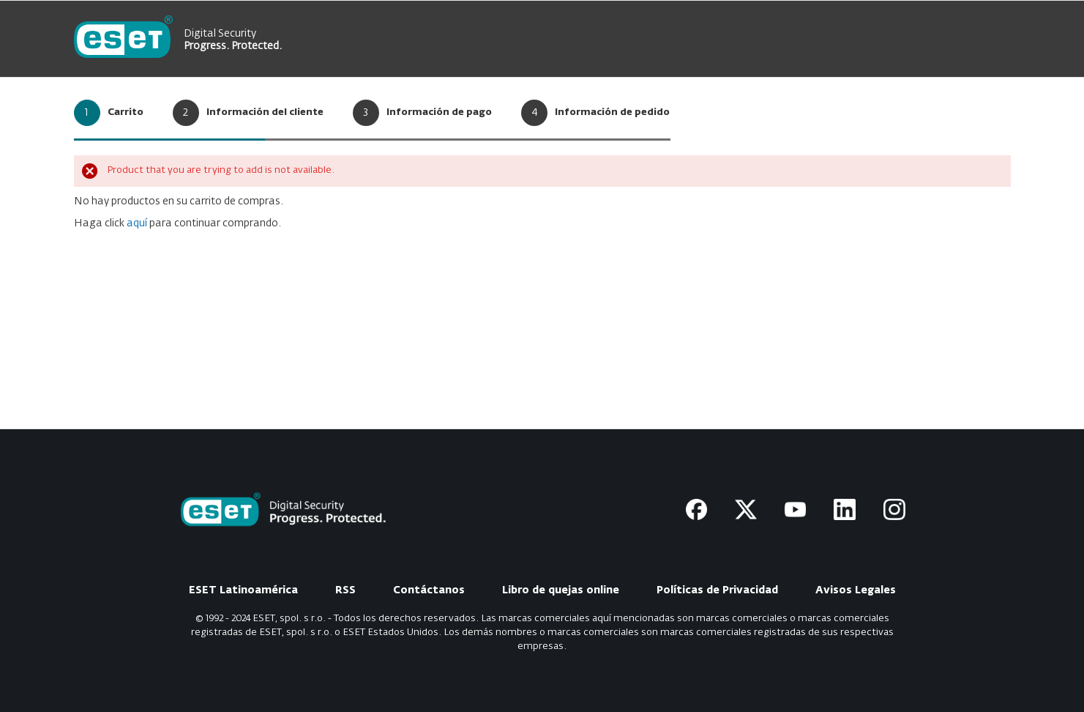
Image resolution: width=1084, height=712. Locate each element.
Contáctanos (429, 590)
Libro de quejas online (560, 590)
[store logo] (123, 38)
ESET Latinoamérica (243, 590)
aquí (137, 223)
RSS (345, 590)
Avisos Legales (855, 590)
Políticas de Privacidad (717, 590)
